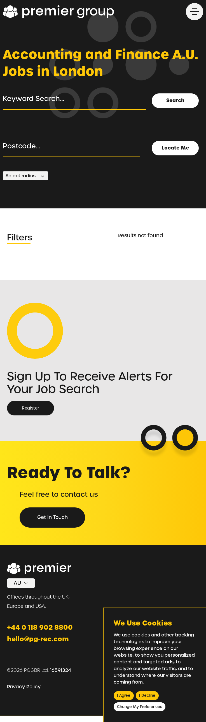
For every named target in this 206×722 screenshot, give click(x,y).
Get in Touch (55, 519)
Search (174, 98)
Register (31, 408)
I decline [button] (147, 695)
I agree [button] (123, 695)
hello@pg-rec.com (40, 644)
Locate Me (175, 146)
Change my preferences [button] (139, 706)
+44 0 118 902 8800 (41, 632)
